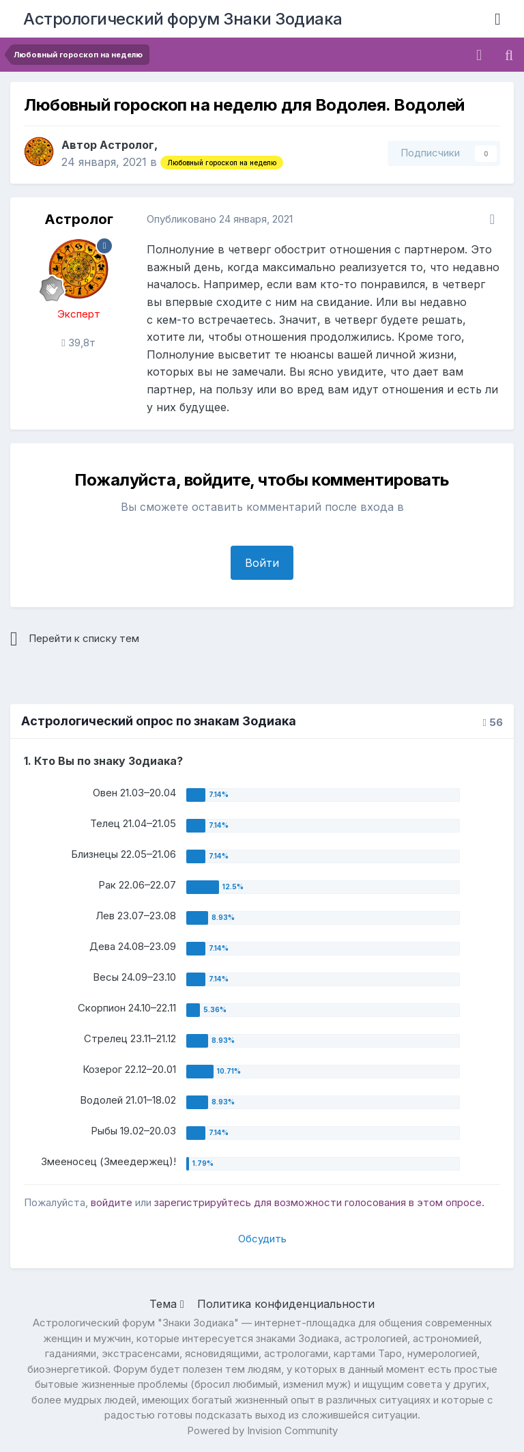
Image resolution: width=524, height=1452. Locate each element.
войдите (111, 1202)
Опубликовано (220, 218)
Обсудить (262, 1238)
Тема (166, 1304)
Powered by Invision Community (262, 1430)
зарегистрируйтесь (202, 1202)
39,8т (78, 342)
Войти (262, 563)
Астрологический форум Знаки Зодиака (183, 19)
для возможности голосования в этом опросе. (367, 1202)
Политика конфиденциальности (286, 1304)
